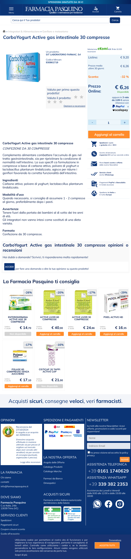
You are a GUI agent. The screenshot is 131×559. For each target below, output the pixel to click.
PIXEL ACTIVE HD (113, 317)
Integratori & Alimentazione (24, 31)
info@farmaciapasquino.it (14, 486)
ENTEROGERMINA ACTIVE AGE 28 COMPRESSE (18, 319)
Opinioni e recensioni (74, 106)
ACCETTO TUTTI (107, 545)
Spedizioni (6, 520)
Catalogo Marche (52, 471)
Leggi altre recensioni (30, 462)
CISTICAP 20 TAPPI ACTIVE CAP (49, 370)
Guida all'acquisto (10, 533)
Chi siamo (6, 477)
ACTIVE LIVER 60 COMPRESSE (49, 318)
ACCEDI (9, 266)
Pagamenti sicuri (9, 524)
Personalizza (114, 540)
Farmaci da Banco (53, 478)
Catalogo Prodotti (52, 466)
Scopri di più (21, 554)
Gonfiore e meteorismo (55, 31)
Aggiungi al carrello (109, 134)
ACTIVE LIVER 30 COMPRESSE (81, 318)
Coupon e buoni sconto (13, 529)
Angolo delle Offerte (53, 462)
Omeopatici (49, 483)
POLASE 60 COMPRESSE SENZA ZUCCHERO (18, 371)
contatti (5, 482)
